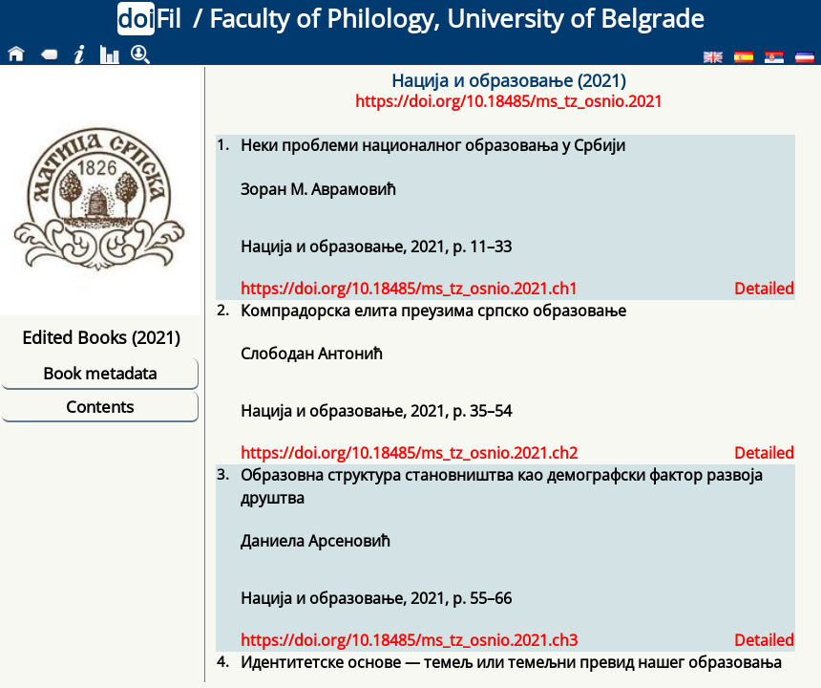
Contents (100, 407)
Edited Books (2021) (100, 337)
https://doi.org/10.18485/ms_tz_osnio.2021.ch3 (409, 640)
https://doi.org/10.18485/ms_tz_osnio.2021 (509, 101)
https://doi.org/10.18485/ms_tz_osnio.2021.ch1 (409, 288)
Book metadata (100, 373)
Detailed (764, 288)
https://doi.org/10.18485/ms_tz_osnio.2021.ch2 (409, 452)
